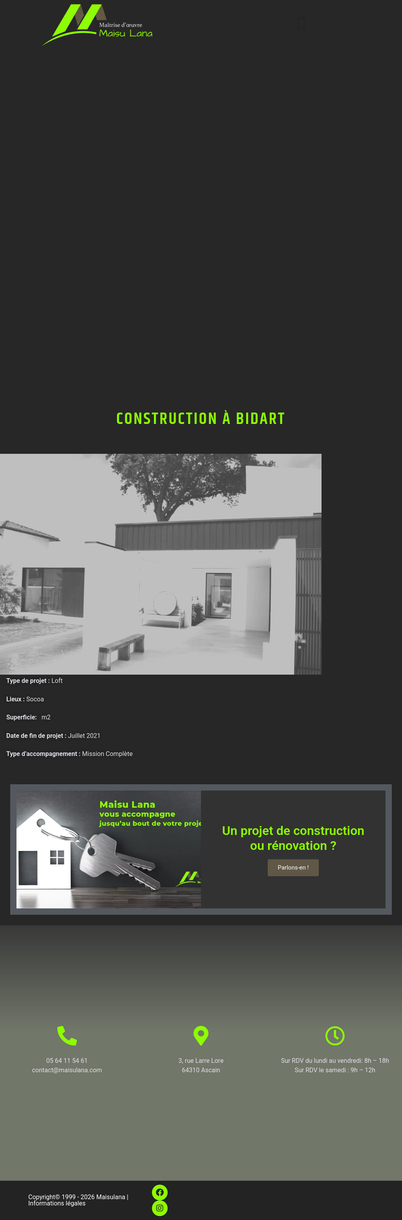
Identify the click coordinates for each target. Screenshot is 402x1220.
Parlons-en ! (293, 867)
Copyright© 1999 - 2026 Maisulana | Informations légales (78, 1200)
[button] (301, 23)
